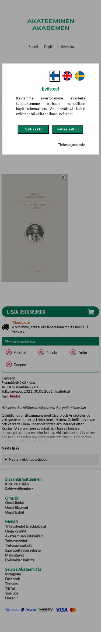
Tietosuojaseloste (71, 145)
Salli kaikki (33, 129)
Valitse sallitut (68, 129)
